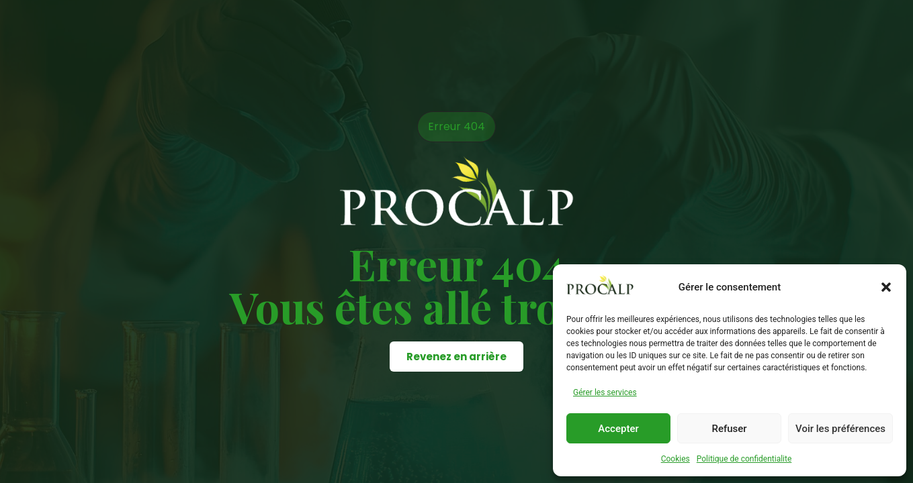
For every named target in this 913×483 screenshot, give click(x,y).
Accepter (618, 429)
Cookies (675, 459)
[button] (886, 287)
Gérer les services (605, 392)
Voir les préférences (840, 429)
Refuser (728, 429)
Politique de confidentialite (744, 459)
